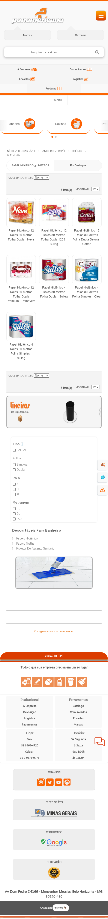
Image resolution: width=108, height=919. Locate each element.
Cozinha (68, 123)
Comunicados (78, 69)
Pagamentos (29, 724)
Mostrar (82, 189)
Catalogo (78, 705)
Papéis (62, 151)
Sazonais (80, 35)
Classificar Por (20, 177)
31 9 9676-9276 (29, 757)
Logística (78, 79)
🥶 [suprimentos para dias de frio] (102, 477)
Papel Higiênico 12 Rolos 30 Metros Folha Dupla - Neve (21, 235)
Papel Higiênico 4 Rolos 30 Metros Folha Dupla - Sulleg (54, 292)
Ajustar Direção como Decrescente (53, 177)
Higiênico (77, 151)
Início (10, 151)
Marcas (27, 35)
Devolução (29, 712)
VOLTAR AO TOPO (54, 656)
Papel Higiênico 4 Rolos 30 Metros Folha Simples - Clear (87, 292)
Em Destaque (78, 165)
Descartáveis (27, 151)
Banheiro (21, 123)
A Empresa (24, 69)
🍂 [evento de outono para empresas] (102, 465)
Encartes (24, 79)
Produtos (51, 88)
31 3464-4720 (29, 745)
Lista (94, 180)
